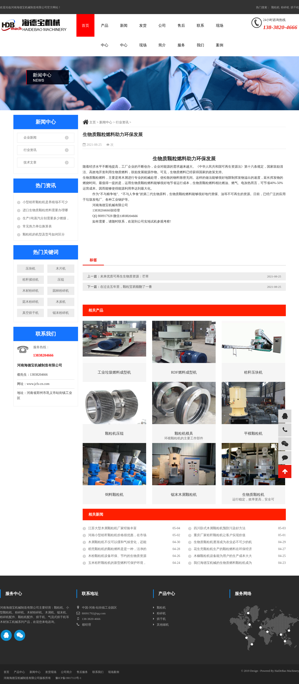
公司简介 (162, 35)
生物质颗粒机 (253, 495)
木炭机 (61, 301)
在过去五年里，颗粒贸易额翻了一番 (126, 286)
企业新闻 (30, 137)
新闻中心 (123, 35)
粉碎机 (285, 7)
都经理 (83, 624)
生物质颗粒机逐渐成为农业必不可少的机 (223, 542)
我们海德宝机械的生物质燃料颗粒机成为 (223, 563)
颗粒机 (275, 7)
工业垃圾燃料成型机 (114, 372)
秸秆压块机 (253, 372)
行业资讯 (30, 150)
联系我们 (200, 35)
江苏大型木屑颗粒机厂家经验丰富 (112, 528)
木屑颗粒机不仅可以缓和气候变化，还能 (117, 542)
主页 (92, 122)
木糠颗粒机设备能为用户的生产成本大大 (223, 556)
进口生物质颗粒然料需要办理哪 (45, 210)
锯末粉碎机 (61, 313)
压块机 (30, 268)
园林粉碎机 (61, 290)
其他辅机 (163, 624)
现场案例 (219, 35)
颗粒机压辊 (114, 433)
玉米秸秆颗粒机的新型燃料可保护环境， (117, 563)
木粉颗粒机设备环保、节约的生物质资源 (117, 556)
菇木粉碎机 (30, 301)
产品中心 (104, 35)
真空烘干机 (30, 313)
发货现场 (143, 35)
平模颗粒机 (253, 433)
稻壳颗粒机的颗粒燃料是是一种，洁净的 (117, 549)
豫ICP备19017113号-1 (68, 678)
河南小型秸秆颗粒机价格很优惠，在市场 (117, 535)
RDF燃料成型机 (183, 372)
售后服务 (181, 35)
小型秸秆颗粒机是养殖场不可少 (45, 202)
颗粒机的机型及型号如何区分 (44, 234)
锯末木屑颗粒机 (184, 495)
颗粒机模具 (184, 433)
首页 (85, 25)
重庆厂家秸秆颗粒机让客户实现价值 (219, 535)
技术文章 (30, 162)
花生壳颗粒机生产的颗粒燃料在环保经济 (223, 549)
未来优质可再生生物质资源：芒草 (124, 276)
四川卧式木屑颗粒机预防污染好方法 (219, 528)
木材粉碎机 (30, 290)
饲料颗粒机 (114, 495)
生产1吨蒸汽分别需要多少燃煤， (46, 218)
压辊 (60, 279)
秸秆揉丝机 (30, 279)
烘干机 (295, 7)
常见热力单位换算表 (37, 226)
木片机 (61, 268)
